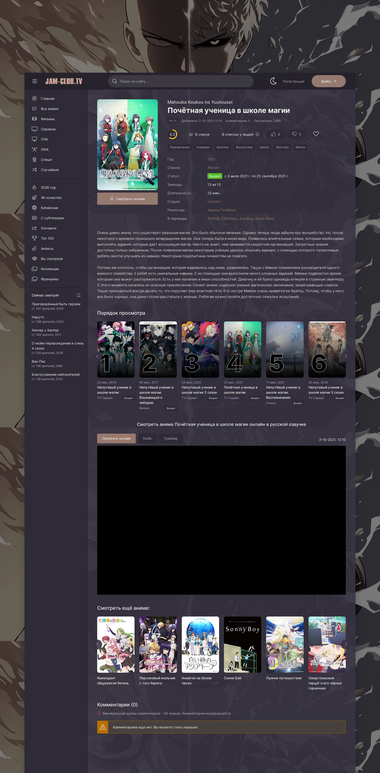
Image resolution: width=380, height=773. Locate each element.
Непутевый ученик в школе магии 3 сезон (326, 389)
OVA (44, 139)
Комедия (203, 147)
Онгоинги (48, 228)
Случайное (50, 170)
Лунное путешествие (283, 678)
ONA (44, 149)
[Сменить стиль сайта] (273, 81)
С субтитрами (52, 218)
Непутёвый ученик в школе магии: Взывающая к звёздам (156, 395)
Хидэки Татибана (221, 210)
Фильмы (48, 119)
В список (202, 134)
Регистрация (293, 81)
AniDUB (213, 218)
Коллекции (50, 269)
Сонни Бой (232, 678)
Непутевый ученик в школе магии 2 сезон (199, 389)
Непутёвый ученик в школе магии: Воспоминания (283, 392)
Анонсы (47, 248)
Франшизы (50, 279)
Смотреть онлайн (130, 199)
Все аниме (49, 109)
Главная (48, 98)
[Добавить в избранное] (316, 135)
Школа (264, 147)
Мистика (282, 147)
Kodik (147, 438)
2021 (211, 159)
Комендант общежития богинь (113, 680)
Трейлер (171, 438)
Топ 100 (47, 238)
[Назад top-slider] (97, 356)
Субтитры (229, 218)
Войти (326, 81)
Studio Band (264, 218)
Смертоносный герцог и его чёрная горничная (325, 683)
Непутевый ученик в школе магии (114, 389)
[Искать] (114, 81)
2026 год (48, 187)
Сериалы (48, 129)
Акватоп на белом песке (197, 680)
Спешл (46, 159)
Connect (214, 201)
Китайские (49, 208)
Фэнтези (223, 147)
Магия (300, 147)
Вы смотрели (52, 259)
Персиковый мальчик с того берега (157, 680)
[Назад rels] (97, 644)
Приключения (180, 147)
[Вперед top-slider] (346, 356)
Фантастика (244, 147)
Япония (213, 167)
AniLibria (246, 218)
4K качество (51, 197)
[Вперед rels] (346, 644)
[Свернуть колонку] (35, 81)
